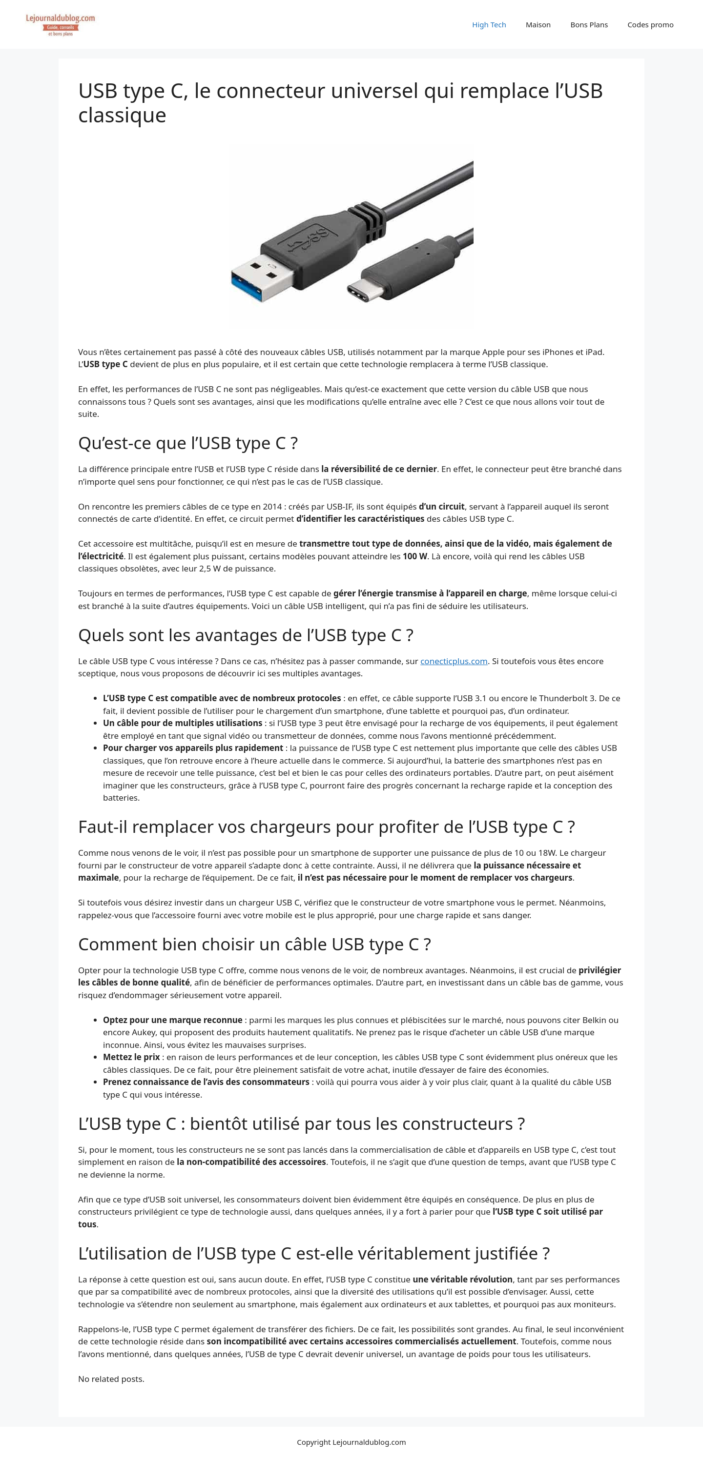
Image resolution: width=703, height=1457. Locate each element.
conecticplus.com (454, 661)
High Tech (489, 24)
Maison (538, 24)
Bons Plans (589, 24)
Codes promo (650, 24)
